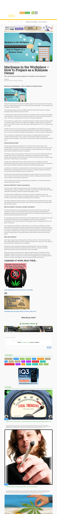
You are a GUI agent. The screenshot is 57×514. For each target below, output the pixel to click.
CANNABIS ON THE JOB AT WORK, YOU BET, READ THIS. (20, 311)
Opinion (21, 22)
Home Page (10, 22)
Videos (28, 361)
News (34, 358)
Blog (16, 22)
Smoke (46, 364)
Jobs (35, 15)
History (48, 358)
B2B (6, 361)
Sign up (22, 12)
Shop (40, 15)
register (27, 342)
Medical (35, 364)
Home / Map (11, 15)
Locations (40, 358)
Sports (29, 364)
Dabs (40, 364)
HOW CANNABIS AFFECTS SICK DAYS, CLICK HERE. (18, 290)
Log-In (27, 12)
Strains (30, 15)
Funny (18, 364)
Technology (8, 358)
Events (44, 15)
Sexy (23, 361)
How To (16, 358)
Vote (23, 364)
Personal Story (9, 364)
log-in (22, 342)
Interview (35, 361)
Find (17, 15)
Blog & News (24, 15)
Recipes (28, 358)
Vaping (22, 358)
